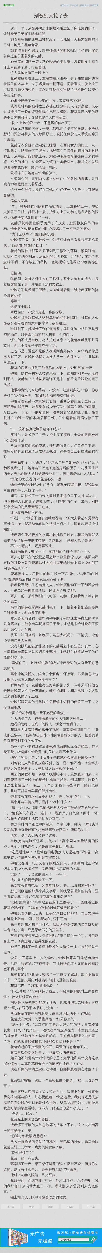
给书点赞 (74, 5)
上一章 (10, 1206)
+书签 (70, 1206)
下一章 (91, 1206)
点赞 (31, 1206)
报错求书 (84, 5)
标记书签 (64, 5)
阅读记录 (94, 5)
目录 (50, 1206)
